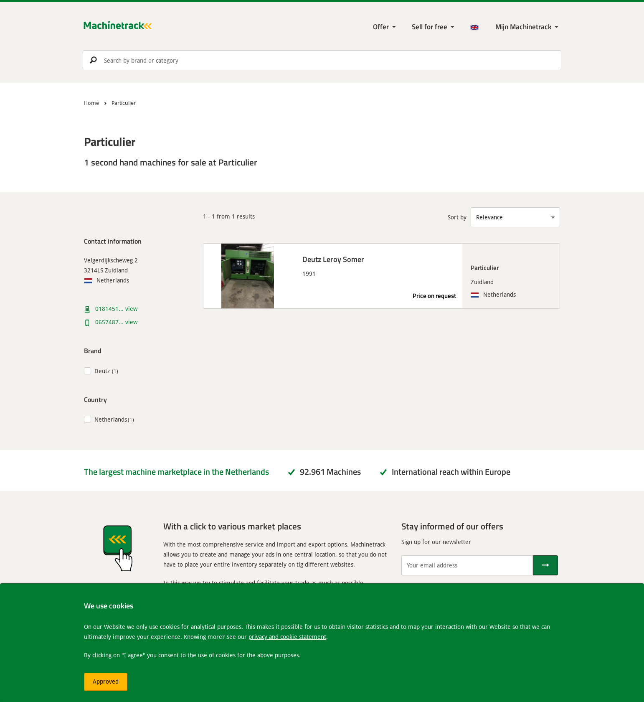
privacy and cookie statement (287, 637)
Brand (92, 350)
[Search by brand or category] (322, 60)
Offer (381, 26)
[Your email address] (467, 565)
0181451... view (116, 309)
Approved (106, 681)
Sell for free (429, 26)
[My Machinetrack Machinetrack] (527, 27)
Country (95, 399)
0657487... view (116, 322)
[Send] (545, 565)
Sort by (457, 217)
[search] (322, 60)
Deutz (102, 371)
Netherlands (110, 419)
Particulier (485, 267)
